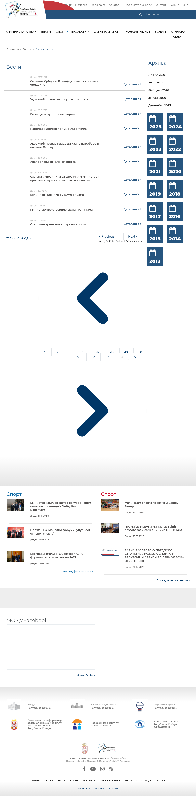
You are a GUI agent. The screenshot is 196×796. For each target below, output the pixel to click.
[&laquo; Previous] (92, 298)
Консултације (137, 31)
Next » (132, 236)
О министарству (20, 31)
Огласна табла (178, 34)
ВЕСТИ (61, 780)
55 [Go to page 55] (135, 357)
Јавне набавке (106, 31)
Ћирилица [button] (177, 5)
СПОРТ (74, 780)
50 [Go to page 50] (140, 352)
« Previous (107, 236)
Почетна (81, 5)
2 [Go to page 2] (57, 352)
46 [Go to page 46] (84, 352)
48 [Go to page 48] (112, 352)
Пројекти (79, 31)
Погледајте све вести (78, 571)
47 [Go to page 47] (98, 352)
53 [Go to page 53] (108, 357)
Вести (46, 31)
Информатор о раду (137, 5)
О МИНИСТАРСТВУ (42, 780)
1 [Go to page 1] (45, 352)
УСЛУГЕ (160, 780)
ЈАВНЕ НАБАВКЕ (110, 780)
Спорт (61, 31)
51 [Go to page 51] (79, 357)
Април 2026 (157, 75)
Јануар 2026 (157, 98)
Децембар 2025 (159, 105)
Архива (114, 5)
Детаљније (132, 84)
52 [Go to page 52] (93, 357)
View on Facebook (86, 675)
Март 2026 (155, 82)
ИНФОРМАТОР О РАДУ (138, 780)
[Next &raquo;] (92, 410)
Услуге (160, 31)
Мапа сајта (98, 5)
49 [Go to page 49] (126, 352)
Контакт (160, 5)
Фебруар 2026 (158, 90)
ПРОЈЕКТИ (89, 780)
